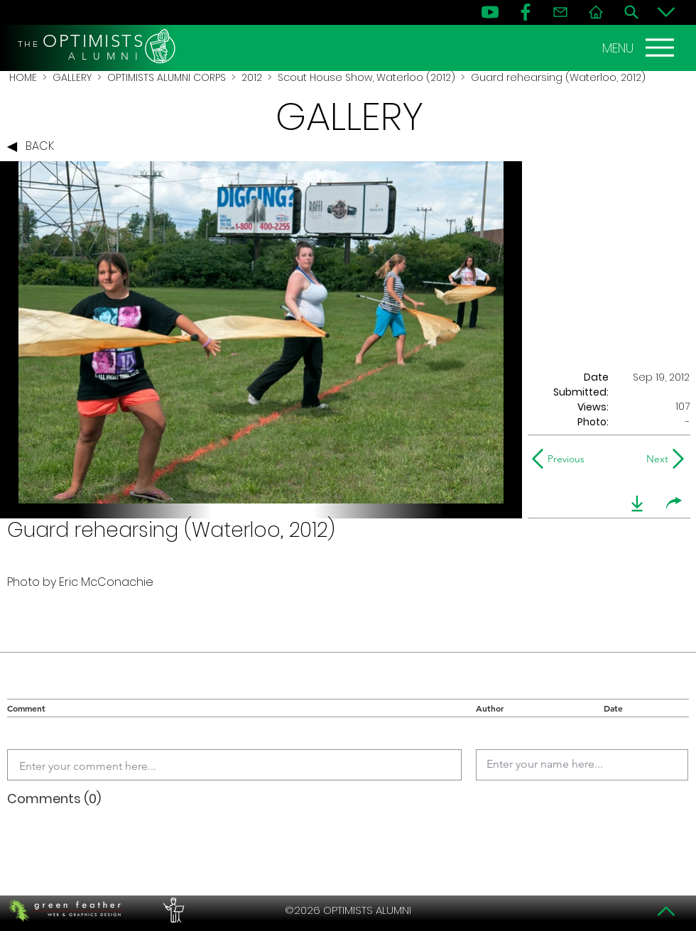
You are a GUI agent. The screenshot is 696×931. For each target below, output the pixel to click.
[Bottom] (666, 12)
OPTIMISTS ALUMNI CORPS (166, 77)
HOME (23, 77)
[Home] (596, 12)
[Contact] (560, 12)
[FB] (525, 12)
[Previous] (561, 459)
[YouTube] (490, 12)
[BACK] (34, 147)
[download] (637, 503)
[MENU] (640, 47)
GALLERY (72, 77)
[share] (674, 503)
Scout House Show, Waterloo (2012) (366, 77)
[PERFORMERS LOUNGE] (172, 910)
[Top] (666, 911)
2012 (251, 77)
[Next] (654, 459)
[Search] (631, 12)
